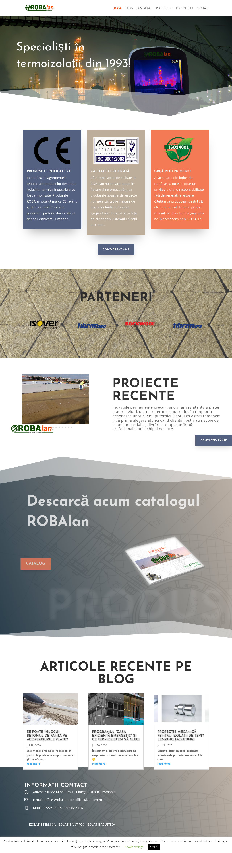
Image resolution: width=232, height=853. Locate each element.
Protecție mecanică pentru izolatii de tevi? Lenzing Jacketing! (180, 735)
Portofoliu (184, 8)
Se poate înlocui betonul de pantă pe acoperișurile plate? (47, 735)
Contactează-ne (116, 249)
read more (33, 763)
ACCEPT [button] (154, 847)
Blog (129, 8)
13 (68, 427)
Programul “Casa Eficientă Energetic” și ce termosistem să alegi (116, 735)
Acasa (117, 8)
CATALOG (27, 564)
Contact (203, 8)
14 (71, 427)
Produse (162, 8)
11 (62, 427)
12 (65, 427)
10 (59, 427)
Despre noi (144, 8)
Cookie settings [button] (134, 847)
